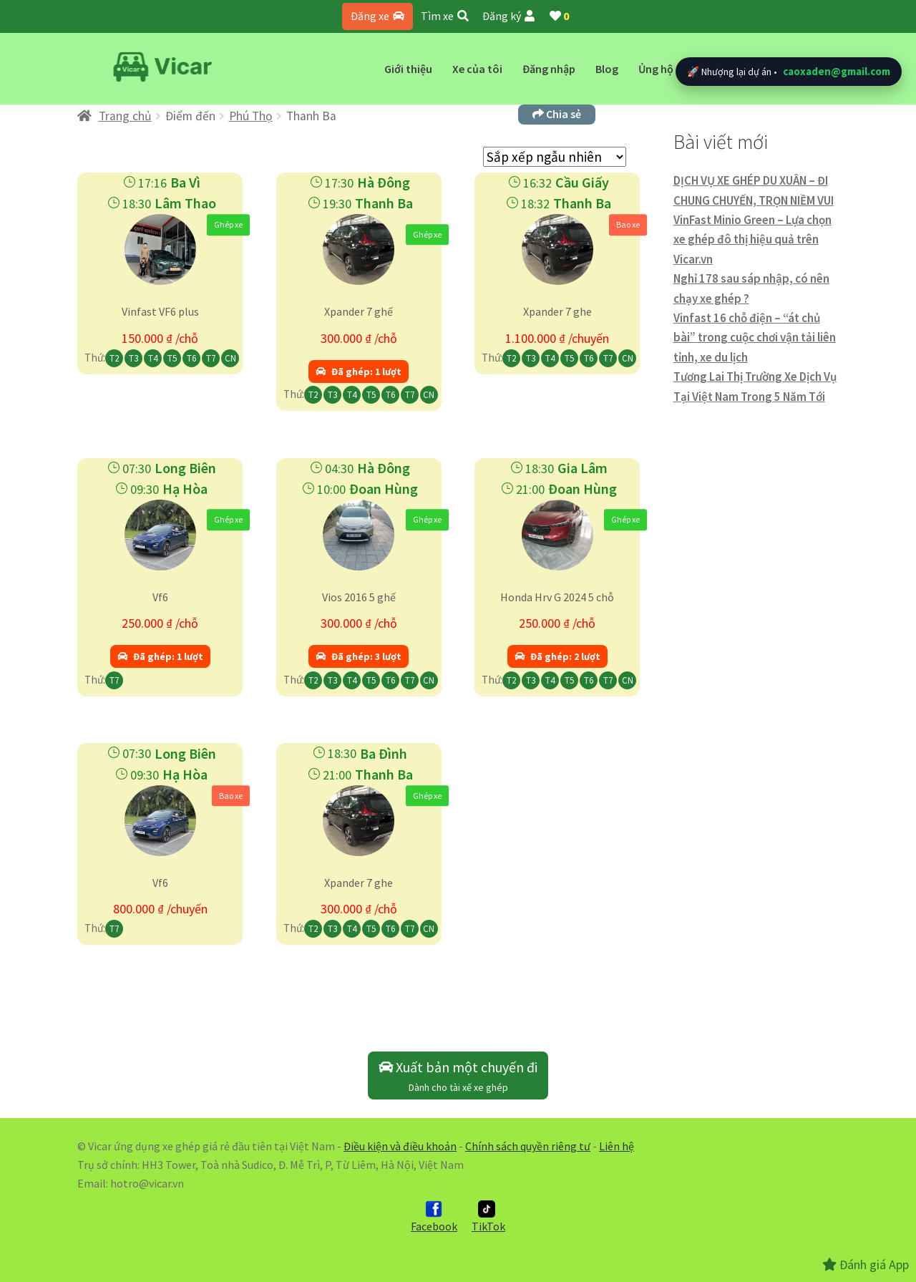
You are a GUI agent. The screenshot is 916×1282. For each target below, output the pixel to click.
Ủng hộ (655, 69)
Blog (606, 69)
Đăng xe (377, 16)
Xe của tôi (477, 69)
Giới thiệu (408, 69)
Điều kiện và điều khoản (400, 1146)
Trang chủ (125, 116)
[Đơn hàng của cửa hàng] (554, 157)
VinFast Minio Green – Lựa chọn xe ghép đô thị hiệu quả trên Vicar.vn (752, 239)
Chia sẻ (556, 114)
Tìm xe (445, 16)
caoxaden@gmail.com (836, 71)
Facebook (434, 1216)
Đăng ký (508, 16)
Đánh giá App (865, 1264)
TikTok (488, 1216)
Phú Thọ (251, 116)
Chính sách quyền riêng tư (527, 1146)
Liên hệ (616, 1146)
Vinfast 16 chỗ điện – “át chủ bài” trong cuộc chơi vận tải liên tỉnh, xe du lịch (754, 337)
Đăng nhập (548, 69)
